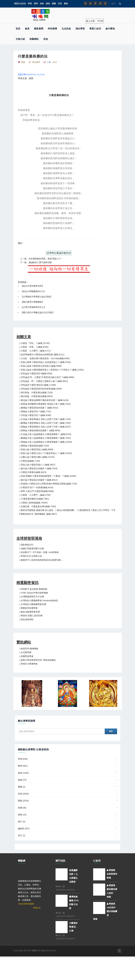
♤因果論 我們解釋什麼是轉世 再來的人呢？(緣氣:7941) (45, 404)
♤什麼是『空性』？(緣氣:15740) (34, 343)
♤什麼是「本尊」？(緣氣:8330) (33, 347)
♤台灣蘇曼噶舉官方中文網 (31, 596)
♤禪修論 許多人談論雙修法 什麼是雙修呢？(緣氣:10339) (45, 442)
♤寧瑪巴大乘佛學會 (28, 664)
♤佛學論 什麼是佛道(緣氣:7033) (34, 445)
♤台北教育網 (25, 652)
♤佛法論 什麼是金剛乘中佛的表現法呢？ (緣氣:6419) (44, 400)
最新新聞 (38, 28)
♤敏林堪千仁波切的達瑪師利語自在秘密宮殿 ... (41, 560)
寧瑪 (30, 3)
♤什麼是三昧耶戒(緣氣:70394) (33, 502)
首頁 (18, 28)
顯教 (66, 3)
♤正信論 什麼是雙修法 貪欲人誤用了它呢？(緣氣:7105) (45, 419)
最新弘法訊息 (20, 3)
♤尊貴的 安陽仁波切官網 (30, 615)
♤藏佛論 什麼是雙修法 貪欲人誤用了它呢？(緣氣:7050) (45, 423)
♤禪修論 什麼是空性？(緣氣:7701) (35, 411)
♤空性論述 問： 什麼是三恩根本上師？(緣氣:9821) (43, 381)
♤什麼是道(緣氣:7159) (29, 461)
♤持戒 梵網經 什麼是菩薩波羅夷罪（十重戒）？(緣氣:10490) (47, 476)
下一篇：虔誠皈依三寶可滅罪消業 (36, 262)
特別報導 (52, 28)
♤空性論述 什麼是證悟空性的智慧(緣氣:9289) (40, 389)
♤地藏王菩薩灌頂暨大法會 (31, 548)
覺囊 (54, 3)
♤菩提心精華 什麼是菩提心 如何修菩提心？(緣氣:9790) (45, 362)
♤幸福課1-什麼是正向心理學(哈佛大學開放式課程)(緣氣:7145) (48, 483)
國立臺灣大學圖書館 (32, 302)
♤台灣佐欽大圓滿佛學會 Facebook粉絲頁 (38, 600)
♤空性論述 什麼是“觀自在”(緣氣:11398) (37, 385)
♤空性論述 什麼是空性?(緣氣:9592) (35, 373)
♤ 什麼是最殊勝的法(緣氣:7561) (34, 499)
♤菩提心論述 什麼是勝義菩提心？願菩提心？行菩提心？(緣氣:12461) (51, 370)
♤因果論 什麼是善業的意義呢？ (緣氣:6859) (39, 430)
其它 (21, 835)
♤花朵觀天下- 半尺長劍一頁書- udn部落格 (39, 552)
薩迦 (48, 3)
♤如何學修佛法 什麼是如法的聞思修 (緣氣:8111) (41, 354)
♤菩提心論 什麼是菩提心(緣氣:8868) (36, 449)
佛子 (21, 821)
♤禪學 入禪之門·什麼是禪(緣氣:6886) (36, 491)
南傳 (22, 808)
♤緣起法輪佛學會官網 (29, 612)
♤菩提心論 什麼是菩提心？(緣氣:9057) (37, 464)
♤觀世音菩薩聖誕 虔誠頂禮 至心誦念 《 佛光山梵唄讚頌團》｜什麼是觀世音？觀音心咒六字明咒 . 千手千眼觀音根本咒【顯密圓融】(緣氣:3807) (67, 512)
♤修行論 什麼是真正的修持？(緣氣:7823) (38, 468)
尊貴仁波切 (95, 28)
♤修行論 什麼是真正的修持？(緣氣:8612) (38, 480)
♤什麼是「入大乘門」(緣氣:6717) (35, 351)
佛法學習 (80, 28)
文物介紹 (20, 39)
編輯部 (24, 828)
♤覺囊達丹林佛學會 (28, 608)
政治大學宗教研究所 (32, 286)
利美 (60, 3)
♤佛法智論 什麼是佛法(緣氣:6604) (36, 396)
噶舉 (36, 3)
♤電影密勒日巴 (26, 545)
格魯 (42, 3)
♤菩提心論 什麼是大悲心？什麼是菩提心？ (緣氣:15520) (45, 453)
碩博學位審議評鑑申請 (59, 253)
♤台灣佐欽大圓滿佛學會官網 (32, 604)
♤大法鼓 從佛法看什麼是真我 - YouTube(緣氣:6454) (44, 358)
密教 (22, 814)
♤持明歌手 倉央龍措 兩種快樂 (33, 589)
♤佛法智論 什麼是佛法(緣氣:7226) (36, 392)
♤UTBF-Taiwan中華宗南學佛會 (33, 593)
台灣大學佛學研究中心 (33, 307)
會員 (27, 28)
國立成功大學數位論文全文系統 (37, 312)
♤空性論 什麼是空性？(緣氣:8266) (35, 415)
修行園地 (110, 28)
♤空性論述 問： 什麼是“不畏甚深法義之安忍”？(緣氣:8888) (46, 377)
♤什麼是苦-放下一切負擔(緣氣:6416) (36, 487)
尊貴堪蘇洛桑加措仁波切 (112, 889)
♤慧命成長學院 (26, 619)
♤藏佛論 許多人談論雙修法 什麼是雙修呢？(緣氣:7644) (45, 438)
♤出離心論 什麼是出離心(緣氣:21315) (36, 457)
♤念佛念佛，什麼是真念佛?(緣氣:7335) (37, 506)
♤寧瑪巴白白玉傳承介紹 (30, 556)
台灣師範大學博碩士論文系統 (36, 296)
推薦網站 (34, 39)
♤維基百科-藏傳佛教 (28, 648)
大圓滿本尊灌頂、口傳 (73, 927)
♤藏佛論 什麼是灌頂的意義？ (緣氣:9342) (38, 408)
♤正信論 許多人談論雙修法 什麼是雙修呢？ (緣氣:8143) (45, 434)
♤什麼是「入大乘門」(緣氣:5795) (35, 495)
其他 (45, 39)
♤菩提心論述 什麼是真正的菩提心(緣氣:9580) (40, 366)
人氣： (52, 62)
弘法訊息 (66, 28)
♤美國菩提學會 (26, 656)
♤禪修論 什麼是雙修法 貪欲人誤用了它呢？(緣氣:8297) (45, 426)
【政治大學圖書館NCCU (32, 291)
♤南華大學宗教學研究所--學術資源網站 (37, 660)
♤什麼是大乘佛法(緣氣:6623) (32, 472)
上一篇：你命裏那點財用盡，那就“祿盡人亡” (41, 258)
